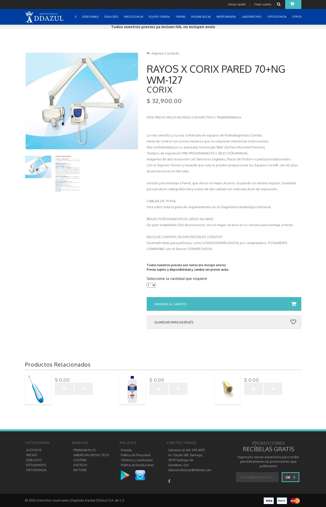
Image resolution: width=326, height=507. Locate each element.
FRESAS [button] (181, 16)
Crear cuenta (262, 4)
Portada (126, 450)
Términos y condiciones (137, 460)
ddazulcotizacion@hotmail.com (189, 470)
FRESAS (31, 455)
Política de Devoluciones (137, 465)
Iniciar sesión (237, 4)
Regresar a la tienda (163, 53)
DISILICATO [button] (111, 16)
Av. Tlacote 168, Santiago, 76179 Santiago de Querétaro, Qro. (185, 460)
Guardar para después (225, 322)
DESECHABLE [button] (91, 16)
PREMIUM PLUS (84, 450)
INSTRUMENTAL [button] (226, 16)
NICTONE (80, 470)
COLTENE (80, 460)
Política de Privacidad (135, 455)
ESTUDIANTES (36, 465)
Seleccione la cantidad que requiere (177, 278)
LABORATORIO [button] (252, 16)
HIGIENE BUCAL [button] (201, 16)
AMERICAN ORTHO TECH (91, 455)
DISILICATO (34, 460)
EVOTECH (80, 465)
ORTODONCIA (36, 470)
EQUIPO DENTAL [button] (160, 16)
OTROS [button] (297, 16)
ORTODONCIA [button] (277, 16)
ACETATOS (33, 450)
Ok (290, 477)
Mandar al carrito (225, 304)
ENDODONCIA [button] (134, 16)
